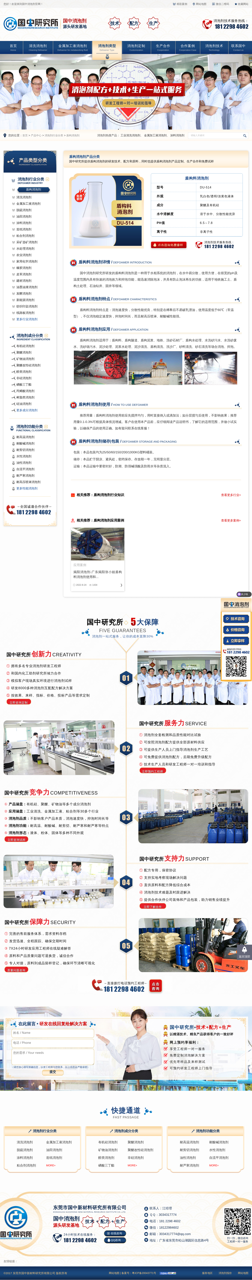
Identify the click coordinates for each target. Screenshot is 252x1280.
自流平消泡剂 (25, 469)
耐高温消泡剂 (25, 437)
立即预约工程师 (152, 771)
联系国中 (238, 48)
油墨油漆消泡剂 (26, 287)
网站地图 (201, 3)
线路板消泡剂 (25, 312)
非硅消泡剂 (23, 378)
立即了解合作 (153, 906)
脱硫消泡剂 (23, 210)
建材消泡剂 (23, 280)
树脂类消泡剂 (25, 397)
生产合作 (163, 48)
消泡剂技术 (214, 48)
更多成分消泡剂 (26, 410)
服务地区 (207, 1273)
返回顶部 (244, 956)
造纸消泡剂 (23, 229)
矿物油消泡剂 (25, 358)
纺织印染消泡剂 (26, 306)
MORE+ (51, 1165)
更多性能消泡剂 (26, 488)
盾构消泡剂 (72, 135)
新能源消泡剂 (25, 300)
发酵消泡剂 (23, 293)
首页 (13, 48)
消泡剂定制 (136, 48)
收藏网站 (243, 3)
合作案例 (187, 48)
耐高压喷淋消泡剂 (28, 482)
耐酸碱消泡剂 (25, 443)
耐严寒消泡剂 (25, 475)
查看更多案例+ (231, 520)
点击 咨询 (156, 986)
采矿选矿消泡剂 (26, 242)
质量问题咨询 (16, 970)
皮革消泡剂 (23, 274)
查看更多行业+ (231, 495)
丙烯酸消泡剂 (25, 391)
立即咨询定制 (19, 702)
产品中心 (36, 135)
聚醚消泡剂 (23, 352)
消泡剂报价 (225, 1273)
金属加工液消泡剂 (72, 48)
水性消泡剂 (23, 456)
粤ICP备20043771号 (144, 1273)
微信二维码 (222, 3)
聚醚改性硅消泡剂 (28, 365)
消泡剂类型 (107, 48)
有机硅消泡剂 (25, 346)
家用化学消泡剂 (26, 261)
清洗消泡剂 (38, 48)
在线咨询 (116, 1233)
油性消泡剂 (23, 462)
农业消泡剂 (23, 255)
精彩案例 (182, 3)
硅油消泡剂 (23, 403)
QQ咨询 (116, 1240)
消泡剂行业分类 (54, 135)
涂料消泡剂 (177, 135)
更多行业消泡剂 (26, 319)
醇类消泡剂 (23, 371)
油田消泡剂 (23, 216)
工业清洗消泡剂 (130, 135)
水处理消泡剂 (25, 248)
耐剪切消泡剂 (25, 449)
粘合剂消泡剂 (25, 235)
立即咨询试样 (17, 839)
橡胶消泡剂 (23, 267)
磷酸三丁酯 (23, 384)
